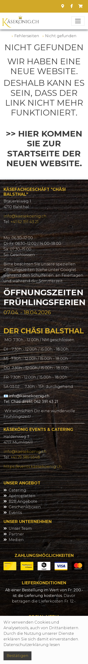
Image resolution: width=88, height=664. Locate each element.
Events (15, 512)
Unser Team (20, 528)
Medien (16, 540)
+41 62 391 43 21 (24, 222)
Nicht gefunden (61, 36)
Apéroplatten (22, 496)
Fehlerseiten (26, 36)
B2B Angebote (23, 501)
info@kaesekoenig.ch (25, 216)
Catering (17, 490)
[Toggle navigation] (77, 21)
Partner (16, 534)
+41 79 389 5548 (25, 457)
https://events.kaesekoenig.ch (33, 466)
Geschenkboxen (25, 507)
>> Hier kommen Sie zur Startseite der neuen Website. (44, 148)
